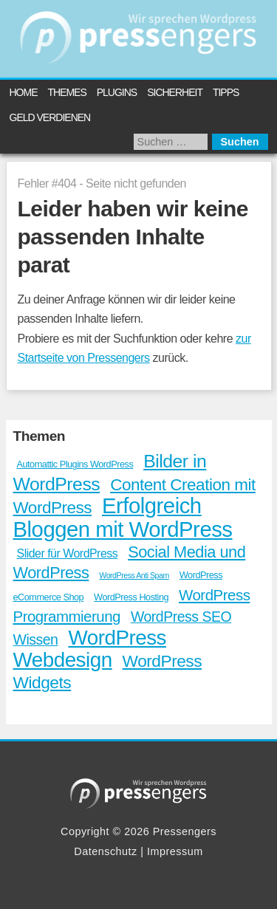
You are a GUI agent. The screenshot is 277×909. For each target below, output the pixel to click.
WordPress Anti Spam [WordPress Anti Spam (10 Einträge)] (134, 575)
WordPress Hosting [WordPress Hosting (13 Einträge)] (131, 597)
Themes (66, 92)
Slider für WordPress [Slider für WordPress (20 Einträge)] (67, 553)
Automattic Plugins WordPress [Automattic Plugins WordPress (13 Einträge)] (75, 464)
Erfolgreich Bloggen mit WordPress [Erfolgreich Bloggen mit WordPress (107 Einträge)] (123, 517)
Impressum (175, 851)
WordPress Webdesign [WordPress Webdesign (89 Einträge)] (89, 648)
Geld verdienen (50, 117)
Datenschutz (105, 851)
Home (24, 92)
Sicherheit (174, 92)
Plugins (117, 92)
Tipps (226, 92)
